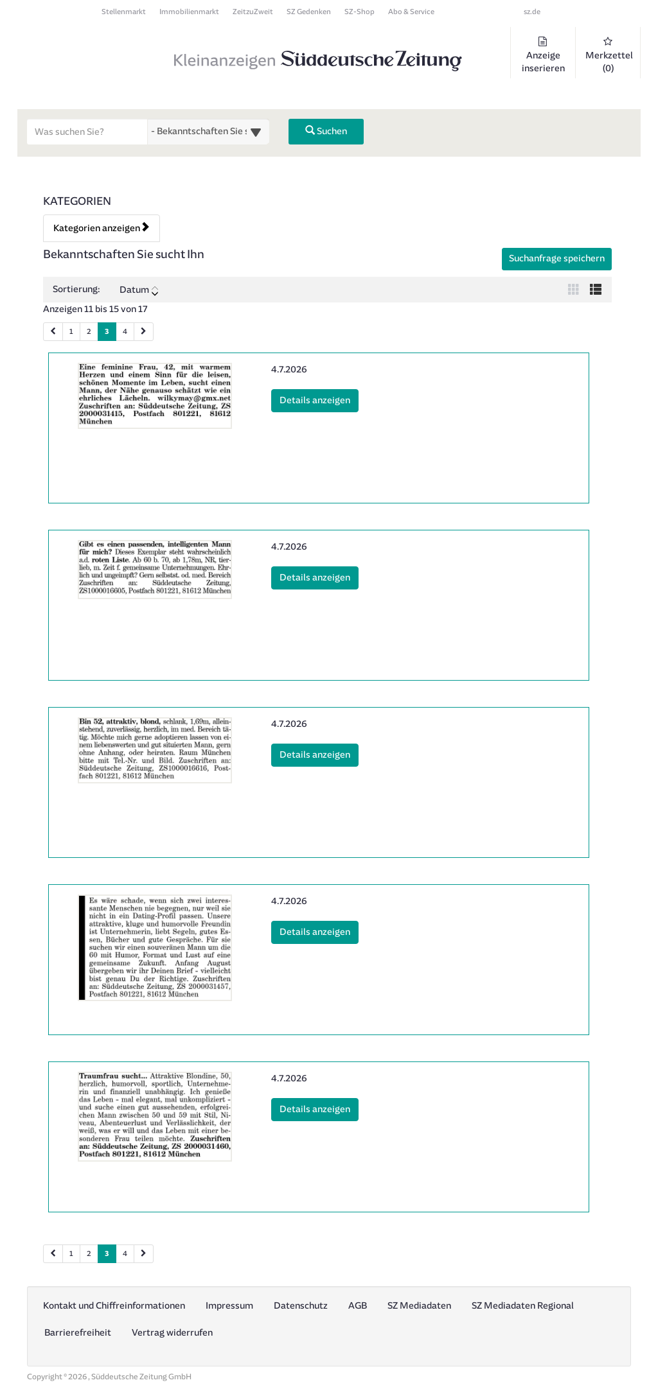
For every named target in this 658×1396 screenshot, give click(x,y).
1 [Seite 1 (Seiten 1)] (71, 331)
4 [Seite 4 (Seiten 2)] (125, 1254)
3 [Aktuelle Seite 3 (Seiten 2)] (107, 1253)
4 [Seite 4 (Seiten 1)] (125, 331)
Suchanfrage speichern (557, 258)
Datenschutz (301, 1305)
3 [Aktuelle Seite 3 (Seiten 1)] (107, 331)
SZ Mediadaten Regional (523, 1305)
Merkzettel (609, 55)
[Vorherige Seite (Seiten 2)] (53, 1253)
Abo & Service (411, 11)
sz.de (532, 11)
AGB (357, 1305)
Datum (139, 290)
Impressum (229, 1305)
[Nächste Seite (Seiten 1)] (144, 331)
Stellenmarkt (124, 11)
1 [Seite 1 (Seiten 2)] (71, 1254)
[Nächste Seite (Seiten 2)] (144, 1253)
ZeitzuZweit (253, 11)
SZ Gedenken (309, 11)
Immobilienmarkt (189, 11)
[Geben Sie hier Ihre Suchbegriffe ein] (87, 131)
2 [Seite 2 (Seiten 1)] (89, 331)
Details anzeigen (319, 399)
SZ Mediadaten (419, 1305)
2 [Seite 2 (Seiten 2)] (89, 1254)
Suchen (326, 131)
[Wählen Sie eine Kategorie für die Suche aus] (208, 131)
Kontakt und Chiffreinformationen (114, 1305)
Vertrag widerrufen (172, 1332)
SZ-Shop (359, 11)
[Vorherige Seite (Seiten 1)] (53, 331)
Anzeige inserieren (542, 55)
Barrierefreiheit (77, 1332)
